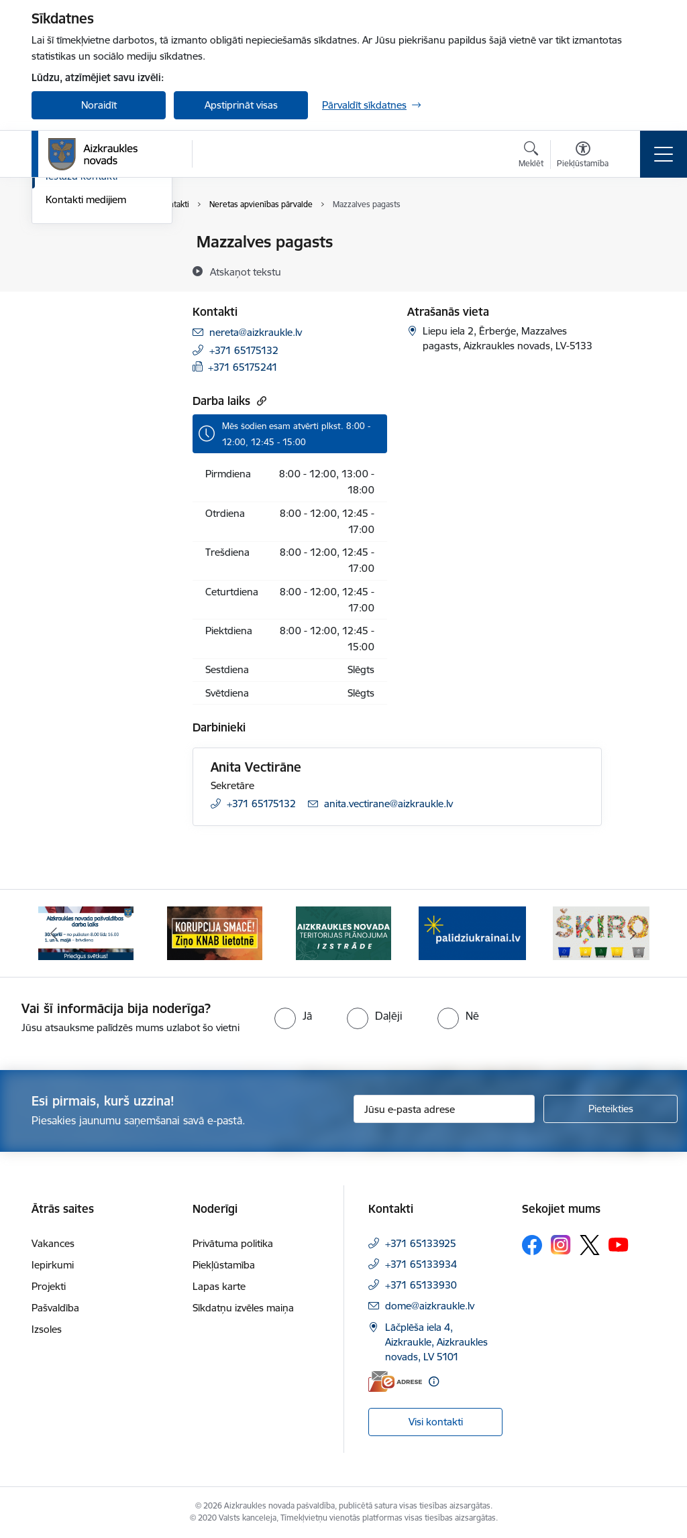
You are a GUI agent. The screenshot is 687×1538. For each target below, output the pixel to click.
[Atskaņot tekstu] (245, 271)
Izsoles (47, 1329)
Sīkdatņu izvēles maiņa (243, 1307)
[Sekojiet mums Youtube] (619, 1244)
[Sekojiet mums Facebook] (532, 1245)
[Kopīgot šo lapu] (637, 269)
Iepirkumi (53, 1264)
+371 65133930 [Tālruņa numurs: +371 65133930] (421, 1285)
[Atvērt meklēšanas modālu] (531, 156)
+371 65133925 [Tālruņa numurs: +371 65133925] (420, 1243)
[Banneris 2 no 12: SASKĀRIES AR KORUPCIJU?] (214, 932)
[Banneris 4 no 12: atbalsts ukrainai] (472, 932)
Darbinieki (68, 289)
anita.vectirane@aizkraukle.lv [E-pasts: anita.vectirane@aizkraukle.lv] (388, 803)
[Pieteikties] (610, 1109)
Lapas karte (219, 1286)
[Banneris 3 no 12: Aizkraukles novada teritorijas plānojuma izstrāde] (343, 932)
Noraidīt (99, 105)
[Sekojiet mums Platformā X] (590, 1245)
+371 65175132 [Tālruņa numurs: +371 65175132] (243, 350)
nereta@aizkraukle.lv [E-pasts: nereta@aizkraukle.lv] (255, 332)
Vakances (53, 1243)
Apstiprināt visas (241, 105)
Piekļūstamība (224, 1264)
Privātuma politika (233, 1243)
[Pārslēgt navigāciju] (663, 154)
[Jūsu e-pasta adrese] (444, 1109)
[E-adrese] (395, 1381)
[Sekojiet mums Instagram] (561, 1244)
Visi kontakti (436, 1421)
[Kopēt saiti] (260, 401)
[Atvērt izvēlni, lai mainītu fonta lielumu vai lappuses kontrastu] (582, 156)
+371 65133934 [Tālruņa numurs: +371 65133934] (421, 1264)
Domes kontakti (81, 242)
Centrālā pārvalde (85, 265)
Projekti (49, 1286)
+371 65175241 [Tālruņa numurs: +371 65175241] (243, 367)
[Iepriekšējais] (53, 933)
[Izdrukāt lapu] (637, 236)
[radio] (293, 1016)
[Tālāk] (633, 933)
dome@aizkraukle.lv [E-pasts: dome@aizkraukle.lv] (429, 1305)
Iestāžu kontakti (81, 335)
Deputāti (65, 312)
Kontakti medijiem (86, 359)
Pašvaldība (55, 1307)
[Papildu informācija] (434, 1381)
